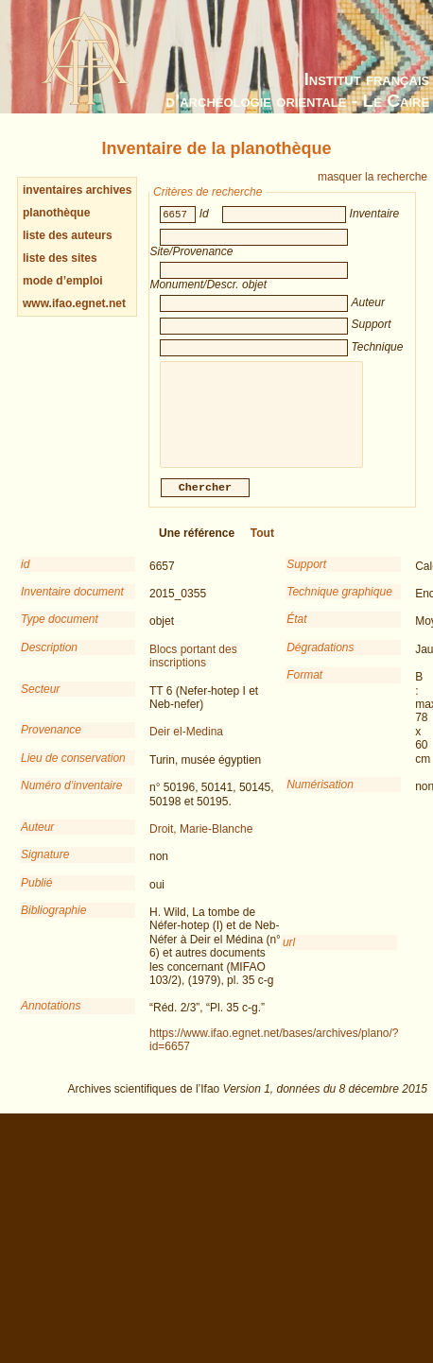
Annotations (50, 1019)
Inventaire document (72, 605)
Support (306, 577)
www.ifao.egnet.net (74, 303)
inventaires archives (77, 190)
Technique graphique (339, 605)
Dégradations (320, 660)
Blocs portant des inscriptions (193, 669)
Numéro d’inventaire (71, 798)
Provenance (51, 743)
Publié (36, 896)
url (289, 955)
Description (49, 660)
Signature (45, 867)
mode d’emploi (63, 280)
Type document (59, 632)
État (296, 632)
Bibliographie (53, 923)
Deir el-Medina (186, 744)
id (25, 577)
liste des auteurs (68, 235)
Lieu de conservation (73, 771)
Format (304, 688)
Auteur (37, 840)
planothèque (56, 212)
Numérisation (320, 797)
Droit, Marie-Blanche (200, 842)
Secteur (40, 702)
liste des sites (60, 258)
